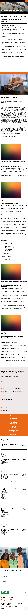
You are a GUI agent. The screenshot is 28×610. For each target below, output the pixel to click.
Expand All (3, 378)
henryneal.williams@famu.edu (15, 474)
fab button (26, 608)
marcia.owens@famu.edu (15, 488)
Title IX (14, 603)
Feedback (8, 604)
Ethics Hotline (19, 603)
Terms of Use (3, 603)
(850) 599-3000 (10, 597)
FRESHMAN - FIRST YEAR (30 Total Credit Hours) (13, 381)
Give (18, 0)
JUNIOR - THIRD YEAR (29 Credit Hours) (11, 388)
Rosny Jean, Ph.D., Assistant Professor (5, 530)
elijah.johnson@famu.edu (15, 467)
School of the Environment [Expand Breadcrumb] (7, 13)
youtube (11, 599)
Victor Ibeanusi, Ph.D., (4, 445)
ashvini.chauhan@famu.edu (15, 450)
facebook (1, 600)
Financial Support (6, 410)
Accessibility (3, 604)
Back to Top (25, 592)
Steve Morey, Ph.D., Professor (5, 539)
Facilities (4, 407)
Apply (10, 0)
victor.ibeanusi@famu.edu (15, 444)
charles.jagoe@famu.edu (14, 459)
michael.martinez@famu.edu (15, 502)
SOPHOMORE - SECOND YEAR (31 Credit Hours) (12, 385)
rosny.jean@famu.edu (14, 529)
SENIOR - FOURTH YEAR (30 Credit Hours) (11, 391)
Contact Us (3, 597)
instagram (4, 600)
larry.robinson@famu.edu (15, 481)
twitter (7, 599)
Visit (14, 0)
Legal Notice (9, 603)
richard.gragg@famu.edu (15, 508)
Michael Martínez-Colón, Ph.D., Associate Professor (5, 503)
